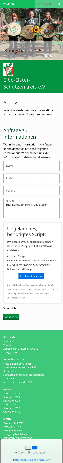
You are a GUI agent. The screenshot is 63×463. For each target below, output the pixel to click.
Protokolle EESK (12, 426)
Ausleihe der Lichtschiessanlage (20, 348)
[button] (31, 276)
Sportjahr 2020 (11, 408)
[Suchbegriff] (45, 4)
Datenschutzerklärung (19, 269)
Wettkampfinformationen (17, 363)
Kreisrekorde (10, 371)
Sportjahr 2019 (11, 411)
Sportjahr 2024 (11, 393)
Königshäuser (10, 352)
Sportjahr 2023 (11, 397)
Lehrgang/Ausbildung (15, 434)
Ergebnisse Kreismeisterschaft (20, 367)
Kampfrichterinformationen (18, 437)
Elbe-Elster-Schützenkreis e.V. (24, 83)
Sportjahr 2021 (11, 404)
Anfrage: (10, 201)
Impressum (23, 453)
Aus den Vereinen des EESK (18, 382)
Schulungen (9, 378)
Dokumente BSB (12, 430)
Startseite (9, 453)
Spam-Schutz (11, 308)
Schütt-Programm (13, 441)
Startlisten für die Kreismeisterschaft (23, 374)
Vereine (7, 345)
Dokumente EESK (13, 423)
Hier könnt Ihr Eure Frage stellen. (31, 208)
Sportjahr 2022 (11, 400)
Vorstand (8, 341)
